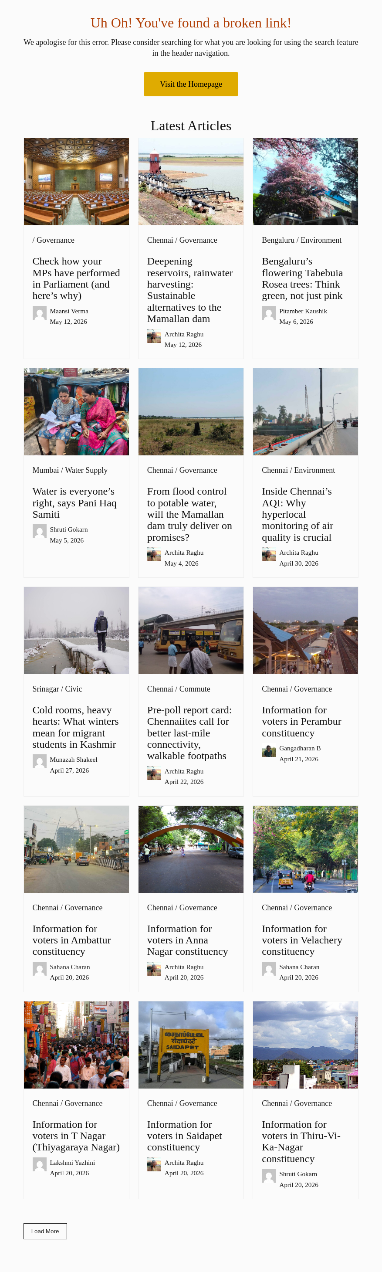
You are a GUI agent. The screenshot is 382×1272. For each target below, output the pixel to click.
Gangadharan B (300, 748)
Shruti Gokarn (69, 529)
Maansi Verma (69, 311)
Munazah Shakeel (74, 759)
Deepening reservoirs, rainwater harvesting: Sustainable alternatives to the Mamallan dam (190, 289)
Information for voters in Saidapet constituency (184, 1136)
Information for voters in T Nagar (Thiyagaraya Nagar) (76, 1136)
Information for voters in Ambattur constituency (72, 940)
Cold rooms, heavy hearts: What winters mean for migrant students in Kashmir (76, 727)
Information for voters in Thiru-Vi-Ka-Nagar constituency (301, 1141)
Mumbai (46, 470)
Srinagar (46, 689)
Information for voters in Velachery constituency (302, 940)
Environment (321, 240)
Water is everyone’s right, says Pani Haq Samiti (75, 502)
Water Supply (86, 470)
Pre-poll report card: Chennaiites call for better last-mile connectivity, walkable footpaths (189, 733)
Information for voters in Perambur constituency (301, 721)
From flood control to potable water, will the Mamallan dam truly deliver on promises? (189, 514)
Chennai (160, 240)
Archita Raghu (184, 334)
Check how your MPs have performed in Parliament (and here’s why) (76, 278)
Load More (45, 1231)
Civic (73, 689)
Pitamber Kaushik (303, 311)
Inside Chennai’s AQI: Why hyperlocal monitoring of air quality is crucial (297, 514)
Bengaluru (278, 240)
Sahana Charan (70, 966)
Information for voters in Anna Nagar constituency (187, 940)
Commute (194, 689)
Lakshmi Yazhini (72, 1162)
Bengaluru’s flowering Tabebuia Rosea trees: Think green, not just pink (302, 278)
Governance (55, 240)
